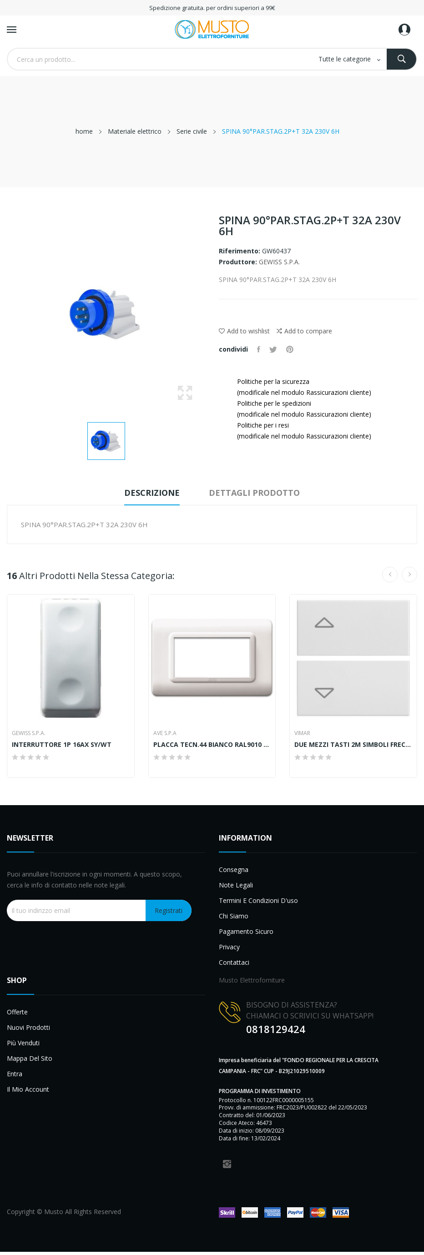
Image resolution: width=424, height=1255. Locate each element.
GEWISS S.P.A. (279, 261)
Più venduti (23, 1042)
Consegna (233, 869)
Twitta (273, 349)
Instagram (227, 1164)
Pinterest (290, 349)
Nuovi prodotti (28, 1027)
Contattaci (234, 962)
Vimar (302, 733)
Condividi (258, 349)
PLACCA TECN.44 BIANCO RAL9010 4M (212, 745)
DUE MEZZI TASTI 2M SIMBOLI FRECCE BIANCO (353, 745)
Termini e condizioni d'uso (258, 900)
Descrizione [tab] (152, 492)
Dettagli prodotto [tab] (254, 492)
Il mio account (28, 1089)
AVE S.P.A (165, 733)
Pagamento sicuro (246, 931)
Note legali (236, 885)
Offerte (17, 1012)
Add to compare (304, 331)
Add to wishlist (244, 331)
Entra (14, 1073)
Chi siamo (233, 916)
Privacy (229, 947)
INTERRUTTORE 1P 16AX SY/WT (61, 745)
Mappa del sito (29, 1058)
